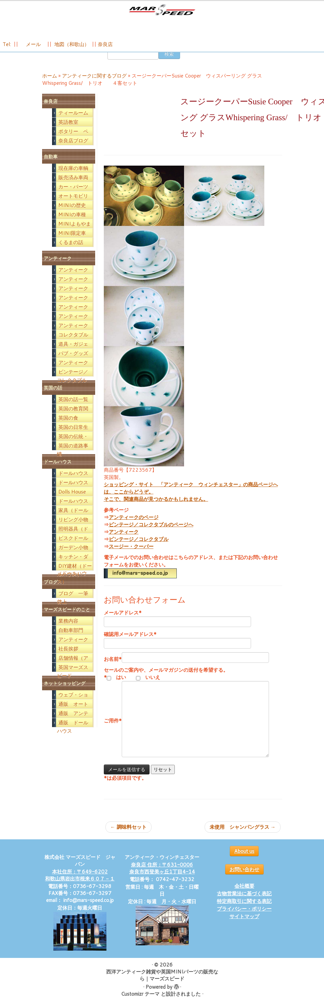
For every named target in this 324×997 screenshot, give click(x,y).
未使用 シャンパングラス (243, 836)
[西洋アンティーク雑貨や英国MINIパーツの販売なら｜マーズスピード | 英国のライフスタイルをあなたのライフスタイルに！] (162, 12)
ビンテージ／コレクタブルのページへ (151, 533)
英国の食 (68, 427)
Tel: (7, 50)
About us (244, 860)
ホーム (49, 84)
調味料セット (128, 836)
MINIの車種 (72, 223)
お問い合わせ (244, 878)
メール (33, 50)
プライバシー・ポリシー (244, 918)
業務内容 (68, 630)
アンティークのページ (134, 526)
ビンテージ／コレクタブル (138, 548)
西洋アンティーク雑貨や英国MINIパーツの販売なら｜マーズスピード (162, 984)
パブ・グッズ (73, 362)
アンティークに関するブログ (94, 84)
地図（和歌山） (71, 50)
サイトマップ (244, 925)
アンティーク (124, 541)
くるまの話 (70, 251)
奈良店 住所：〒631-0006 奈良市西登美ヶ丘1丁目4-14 (162, 877)
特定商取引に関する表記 (244, 910)
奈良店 (105, 50)
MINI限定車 (72, 242)
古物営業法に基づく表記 (244, 902)
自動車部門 (70, 639)
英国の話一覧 (73, 408)
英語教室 (68, 131)
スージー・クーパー (131, 555)
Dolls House (72, 501)
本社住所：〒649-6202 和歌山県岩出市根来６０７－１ (80, 884)
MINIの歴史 (72, 214)
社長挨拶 (68, 658)
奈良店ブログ (73, 149)
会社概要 (244, 895)
